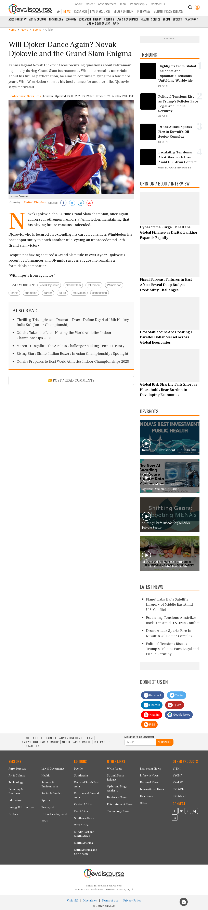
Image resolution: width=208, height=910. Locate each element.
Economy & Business (16, 791)
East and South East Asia (86, 784)
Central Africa (83, 804)
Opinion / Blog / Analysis (117, 788)
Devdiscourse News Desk (25, 96)
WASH (116, 23)
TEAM (89, 738)
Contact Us (158, 4)
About (78, 4)
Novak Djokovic (49, 285)
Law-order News (150, 769)
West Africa (81, 825)
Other (143, 803)
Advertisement (107, 4)
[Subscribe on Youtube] (90, 203)
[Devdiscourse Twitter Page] (181, 811)
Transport (191, 19)
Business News (117, 797)
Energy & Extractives (22, 807)
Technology (56, 19)
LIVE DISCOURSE (100, 11)
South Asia (81, 775)
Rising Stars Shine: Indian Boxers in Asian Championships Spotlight (72, 353)
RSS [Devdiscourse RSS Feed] (149, 724)
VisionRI (72, 900)
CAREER (51, 738)
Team (123, 4)
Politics (109, 19)
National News (149, 782)
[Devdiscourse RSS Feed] (175, 818)
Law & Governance (127, 19)
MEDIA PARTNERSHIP (76, 742)
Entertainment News (120, 804)
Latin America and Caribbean (85, 852)
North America (83, 843)
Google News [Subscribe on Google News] (178, 714)
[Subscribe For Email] (140, 742)
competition (99, 292)
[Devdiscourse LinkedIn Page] (188, 811)
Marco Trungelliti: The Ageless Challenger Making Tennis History (71, 346)
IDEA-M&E (179, 796)
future (62, 292)
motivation (79, 292)
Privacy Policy (132, 900)
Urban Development (99, 23)
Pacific (78, 769)
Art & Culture (38, 19)
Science (155, 19)
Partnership (138, 4)
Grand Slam (73, 285)
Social (166, 19)
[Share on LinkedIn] (81, 203)
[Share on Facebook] (63, 203)
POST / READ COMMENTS (71, 380)
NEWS (66, 11)
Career (90, 4)
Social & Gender (51, 793)
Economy (71, 19)
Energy (97, 19)
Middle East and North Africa (84, 834)
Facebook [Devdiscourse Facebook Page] (153, 695)
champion (31, 292)
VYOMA (177, 775)
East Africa (81, 811)
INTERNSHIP (102, 742)
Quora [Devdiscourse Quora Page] (174, 705)
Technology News (118, 811)
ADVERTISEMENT (70, 738)
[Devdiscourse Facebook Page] (175, 811)
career (48, 292)
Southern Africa (84, 818)
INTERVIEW (143, 11)
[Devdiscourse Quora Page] (195, 811)
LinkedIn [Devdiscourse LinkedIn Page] (152, 705)
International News (152, 789)
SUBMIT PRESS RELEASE (168, 11)
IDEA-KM (178, 789)
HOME (26, 738)
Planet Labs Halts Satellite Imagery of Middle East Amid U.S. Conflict (169, 604)
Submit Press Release (115, 778)
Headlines (146, 796)
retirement (94, 285)
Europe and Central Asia (86, 795)
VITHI (177, 769)
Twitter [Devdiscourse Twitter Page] (177, 695)
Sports (177, 19)
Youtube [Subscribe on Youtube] (152, 714)
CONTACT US (31, 746)
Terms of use (110, 900)
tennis (14, 292)
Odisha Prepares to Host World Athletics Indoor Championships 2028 (73, 361)
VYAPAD (178, 782)
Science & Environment (49, 784)
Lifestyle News (149, 775)
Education (85, 19)
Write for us (114, 769)
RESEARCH (80, 11)
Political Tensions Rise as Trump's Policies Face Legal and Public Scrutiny (172, 649)
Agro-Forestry (18, 19)
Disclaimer (90, 900)
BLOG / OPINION (123, 11)
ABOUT (37, 738)
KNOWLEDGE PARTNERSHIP (40, 742)
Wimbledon (114, 285)
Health (145, 19)
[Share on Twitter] (72, 203)
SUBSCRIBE (164, 742)
